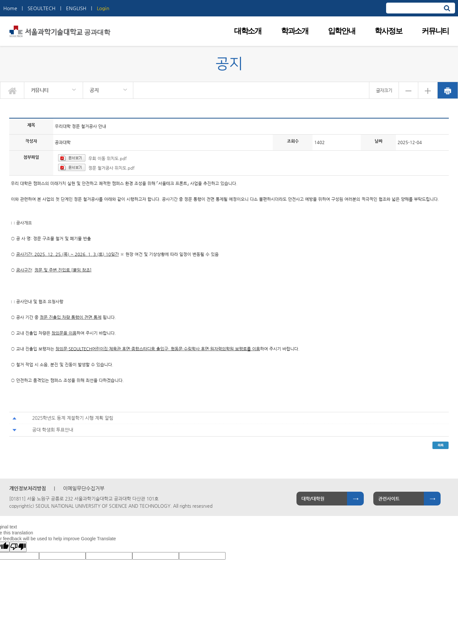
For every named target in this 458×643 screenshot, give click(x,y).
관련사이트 (389, 498)
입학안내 (341, 31)
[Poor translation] (18, 547)
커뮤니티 (435, 31)
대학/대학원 (312, 498)
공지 (94, 90)
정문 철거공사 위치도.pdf (111, 167)
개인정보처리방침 (27, 488)
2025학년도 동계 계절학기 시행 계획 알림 (72, 417)
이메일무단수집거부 (83, 488)
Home (10, 8)
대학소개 (247, 31)
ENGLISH (76, 8)
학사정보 (388, 31)
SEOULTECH (41, 8)
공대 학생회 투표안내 (52, 429)
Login (103, 8)
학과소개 (294, 31)
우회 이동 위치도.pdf (107, 158)
